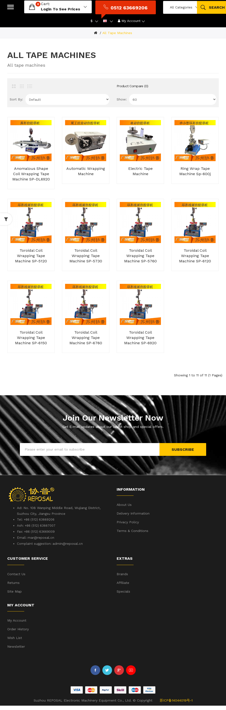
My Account (16, 620)
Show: (122, 99)
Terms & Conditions (132, 531)
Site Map (14, 591)
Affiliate (123, 583)
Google (119, 670)
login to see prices (60, 9)
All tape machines (117, 33)
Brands (122, 574)
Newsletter (16, 646)
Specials (123, 591)
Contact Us (16, 574)
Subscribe (183, 449)
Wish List (14, 638)
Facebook (95, 670)
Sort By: (16, 99)
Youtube (131, 670)
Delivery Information (133, 513)
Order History (18, 629)
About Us (124, 505)
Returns (13, 583)
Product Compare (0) (132, 86)
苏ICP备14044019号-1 (176, 700)
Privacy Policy (128, 522)
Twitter (107, 670)
